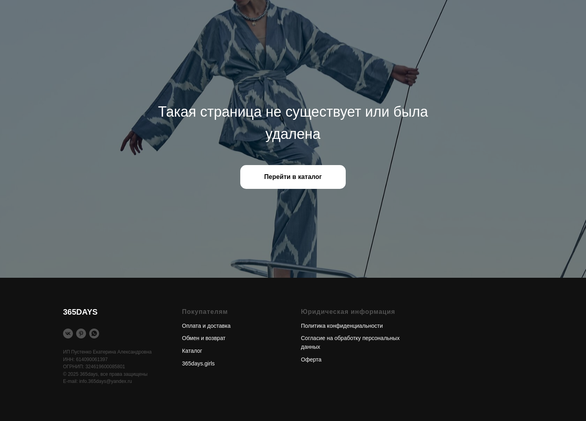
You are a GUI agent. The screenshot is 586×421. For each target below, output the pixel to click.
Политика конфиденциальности (342, 326)
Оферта (311, 359)
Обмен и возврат (204, 338)
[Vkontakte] (68, 333)
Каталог (192, 351)
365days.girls (198, 363)
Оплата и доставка (206, 326)
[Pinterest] (81, 333)
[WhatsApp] (94, 333)
